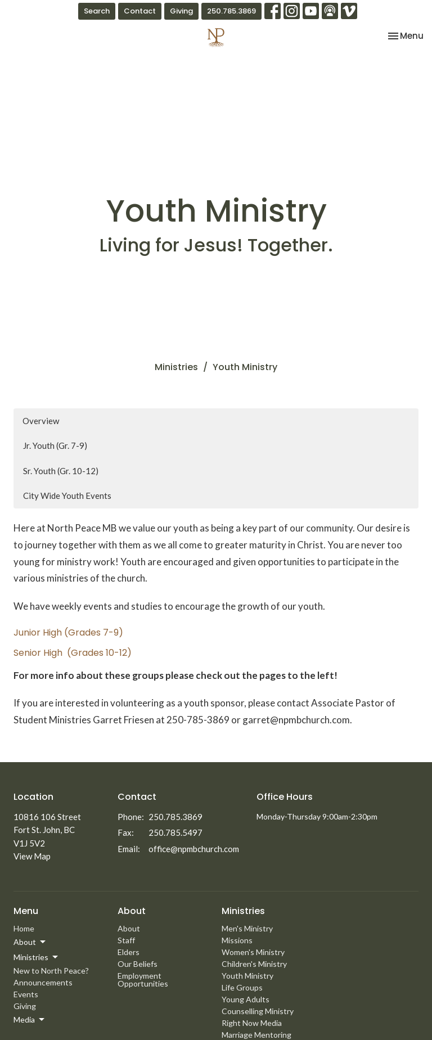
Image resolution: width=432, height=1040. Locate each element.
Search (97, 11)
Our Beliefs (138, 964)
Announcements (43, 982)
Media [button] (30, 1019)
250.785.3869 (231, 11)
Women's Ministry (253, 952)
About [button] (30, 942)
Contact (140, 11)
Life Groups (242, 987)
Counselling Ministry (258, 1011)
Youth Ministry (247, 975)
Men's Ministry (247, 928)
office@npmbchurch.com (193, 849)
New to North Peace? (51, 970)
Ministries (176, 367)
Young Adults (245, 999)
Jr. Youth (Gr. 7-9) (55, 445)
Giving (181, 11)
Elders (129, 952)
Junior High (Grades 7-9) (68, 632)
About (129, 928)
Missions (237, 940)
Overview (40, 421)
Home (24, 928)
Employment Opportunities (143, 979)
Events (26, 994)
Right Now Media (252, 1023)
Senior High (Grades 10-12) (73, 652)
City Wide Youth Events (67, 495)
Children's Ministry (254, 964)
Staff (126, 940)
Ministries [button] (37, 957)
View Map (32, 856)
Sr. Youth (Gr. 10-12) (60, 471)
